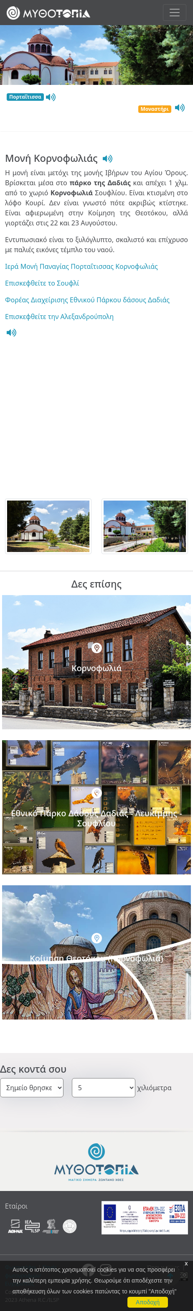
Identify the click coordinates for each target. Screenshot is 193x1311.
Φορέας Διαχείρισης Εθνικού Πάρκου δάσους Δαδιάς (87, 299)
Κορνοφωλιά (96, 668)
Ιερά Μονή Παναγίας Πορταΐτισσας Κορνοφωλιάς (81, 266)
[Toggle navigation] (174, 12)
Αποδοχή (148, 1302)
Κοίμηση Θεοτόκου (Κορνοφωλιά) (96, 958)
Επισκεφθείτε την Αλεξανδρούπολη (59, 316)
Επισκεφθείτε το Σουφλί (42, 283)
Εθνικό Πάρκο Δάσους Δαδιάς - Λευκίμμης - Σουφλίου (96, 818)
